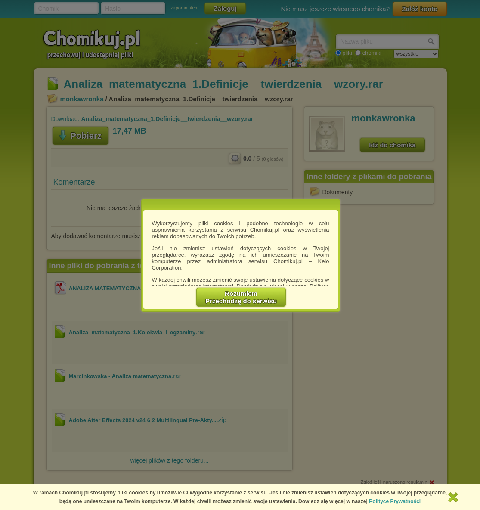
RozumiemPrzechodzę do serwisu (241, 297)
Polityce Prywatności (395, 501)
